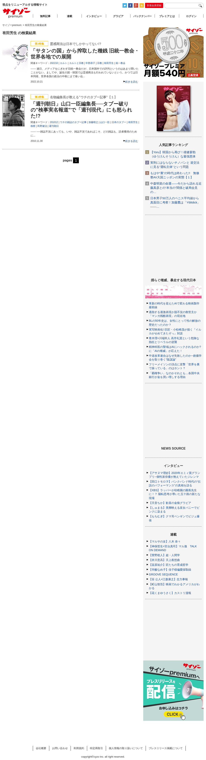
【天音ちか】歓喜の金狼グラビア (170, 502)
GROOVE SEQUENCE (163, 574)
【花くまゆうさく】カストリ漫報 (170, 593)
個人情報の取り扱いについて (126, 748)
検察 (33, 126)
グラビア (118, 16)
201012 (54, 122)
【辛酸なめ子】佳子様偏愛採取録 (170, 569)
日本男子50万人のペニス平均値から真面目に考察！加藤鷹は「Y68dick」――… (175, 202)
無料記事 (45, 16)
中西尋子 (90, 63)
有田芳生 (109, 63)
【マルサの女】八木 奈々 (165, 541)
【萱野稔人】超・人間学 (164, 555)
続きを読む (131, 81)
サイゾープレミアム (16, 12)
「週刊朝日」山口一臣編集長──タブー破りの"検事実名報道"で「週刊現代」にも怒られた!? (81, 110)
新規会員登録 (154, 5)
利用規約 (79, 748)
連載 (69, 16)
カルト (63, 63)
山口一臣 (105, 122)
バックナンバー (142, 16)
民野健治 (42, 126)
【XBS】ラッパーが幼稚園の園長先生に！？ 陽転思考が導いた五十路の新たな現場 (174, 494)
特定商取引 (96, 748)
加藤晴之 (93, 122)
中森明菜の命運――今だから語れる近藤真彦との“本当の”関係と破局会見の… (176, 188)
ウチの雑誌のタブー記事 (73, 122)
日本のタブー (119, 122)
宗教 (99, 63)
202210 (54, 63)
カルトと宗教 (76, 63)
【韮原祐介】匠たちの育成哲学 (168, 564)
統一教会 (120, 63)
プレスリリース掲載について (166, 748)
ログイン (191, 16)
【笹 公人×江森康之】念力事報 (168, 579)
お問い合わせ (60, 748)
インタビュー (94, 16)
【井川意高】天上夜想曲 (164, 560)
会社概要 (41, 748)
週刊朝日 (54, 126)
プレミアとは (167, 16)
